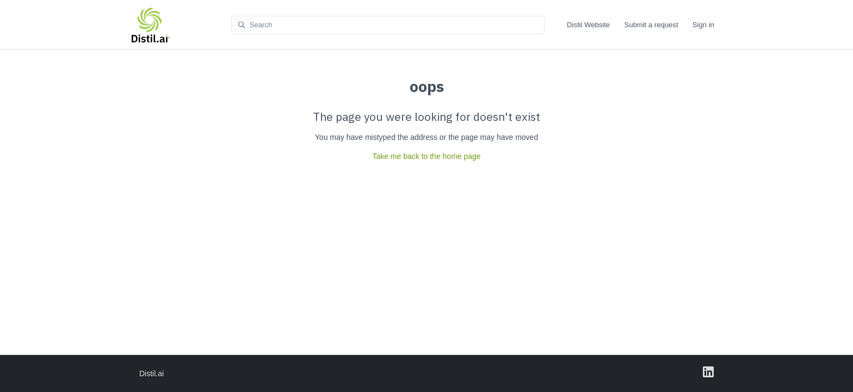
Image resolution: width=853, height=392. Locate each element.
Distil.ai (151, 373)
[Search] (388, 25)
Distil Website (588, 25)
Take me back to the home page (426, 156)
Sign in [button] (703, 25)
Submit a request (651, 25)
